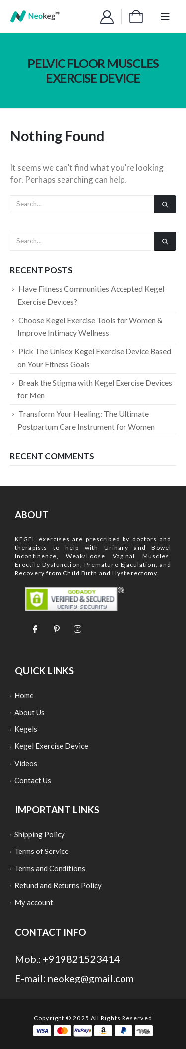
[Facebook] (34, 628)
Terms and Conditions (49, 868)
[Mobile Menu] (165, 16)
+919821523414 (81, 959)
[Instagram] (77, 628)
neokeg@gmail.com (91, 978)
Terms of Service (41, 851)
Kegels (25, 728)
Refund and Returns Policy (58, 885)
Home (24, 695)
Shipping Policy (39, 834)
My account (33, 902)
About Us (29, 712)
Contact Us (32, 780)
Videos (25, 763)
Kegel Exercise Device (51, 745)
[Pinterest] (56, 628)
